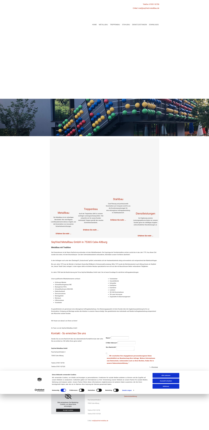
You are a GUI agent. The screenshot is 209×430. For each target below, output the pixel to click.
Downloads (154, 25)
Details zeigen (127, 426)
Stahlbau (126, 25)
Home (94, 25)
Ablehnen (166, 422)
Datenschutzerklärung (130, 396)
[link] (68, 396)
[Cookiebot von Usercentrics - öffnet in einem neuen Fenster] (39, 426)
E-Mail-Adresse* (111, 343)
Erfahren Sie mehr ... (91, 230)
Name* (108, 338)
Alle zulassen (165, 411)
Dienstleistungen (139, 25)
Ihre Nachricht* (111, 347)
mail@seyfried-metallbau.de (148, 8)
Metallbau (103, 25)
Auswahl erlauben (166, 417)
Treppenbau (115, 25)
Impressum (127, 393)
